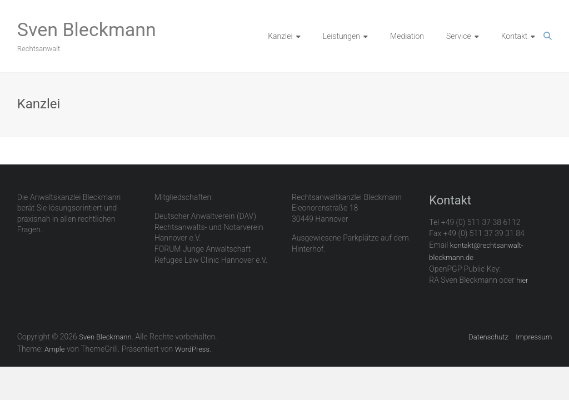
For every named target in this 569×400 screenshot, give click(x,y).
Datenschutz (488, 337)
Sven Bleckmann (86, 29)
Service (458, 36)
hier (522, 280)
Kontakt (514, 36)
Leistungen (341, 36)
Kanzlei (280, 36)
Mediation (407, 36)
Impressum (534, 337)
